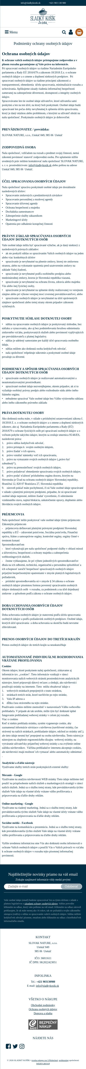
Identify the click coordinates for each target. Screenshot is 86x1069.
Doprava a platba (43, 1013)
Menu (11, 32)
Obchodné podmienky (43, 1005)
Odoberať (71, 886)
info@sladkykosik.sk (30, 3)
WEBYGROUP (43, 1063)
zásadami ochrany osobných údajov (41, 903)
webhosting (64, 1060)
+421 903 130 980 (57, 3)
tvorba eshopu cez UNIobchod (45, 1060)
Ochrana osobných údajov (43, 1009)
